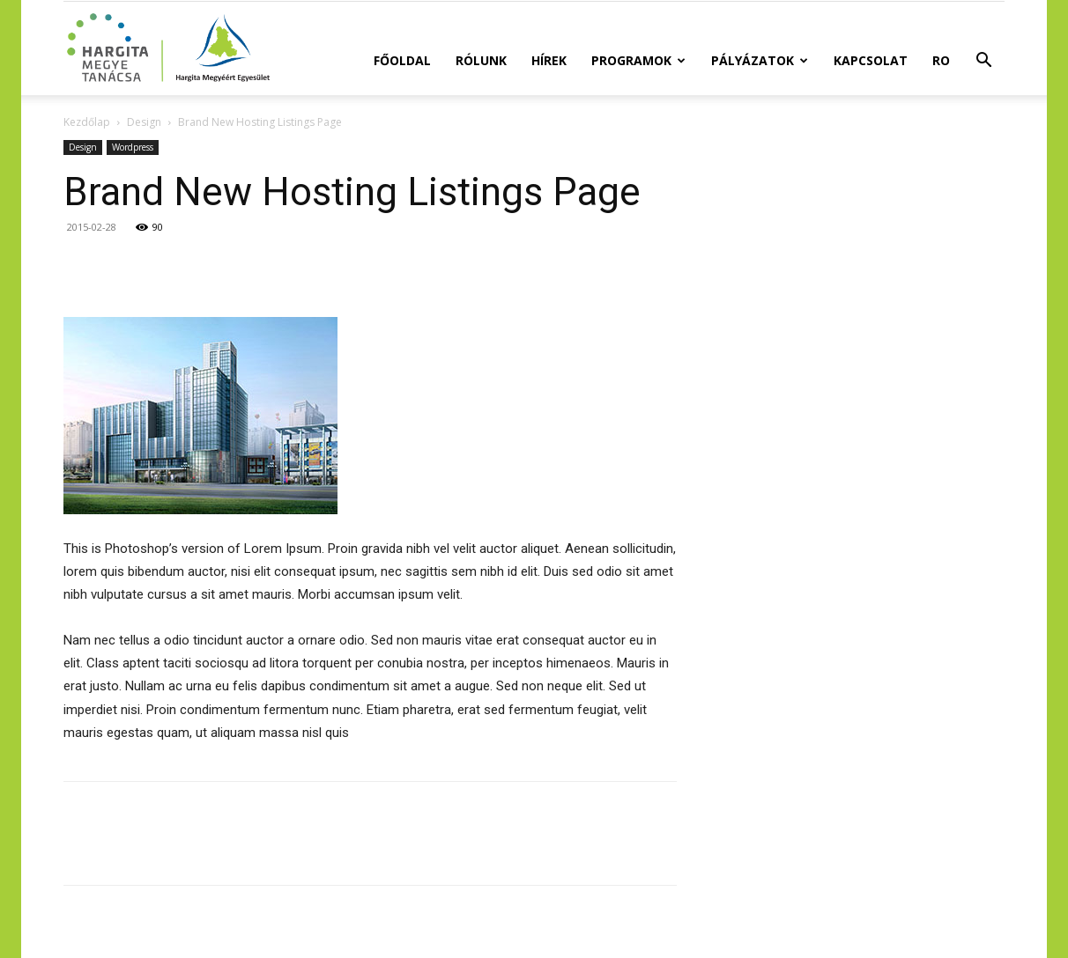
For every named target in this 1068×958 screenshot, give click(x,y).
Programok (638, 60)
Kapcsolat (871, 60)
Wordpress (132, 147)
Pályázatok (759, 60)
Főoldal (402, 60)
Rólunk (481, 60)
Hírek (549, 60)
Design (144, 121)
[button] (983, 62)
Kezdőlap (86, 121)
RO (941, 60)
